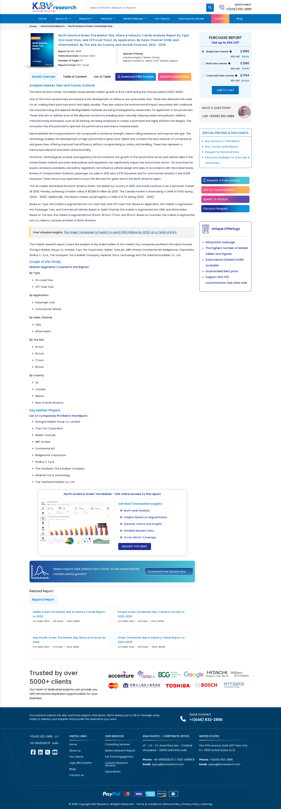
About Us (61, 18)
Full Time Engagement (119, 756)
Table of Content (75, 77)
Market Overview (43, 77)
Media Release (133, 18)
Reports (84, 18)
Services (107, 18)
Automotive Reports (53, 26)
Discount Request (215, 209)
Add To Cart (225, 90)
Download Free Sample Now (167, 571)
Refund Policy (172, 804)
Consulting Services (117, 744)
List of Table (102, 77)
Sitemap (207, 804)
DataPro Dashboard (174, 77)
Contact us (76, 775)
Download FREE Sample (136, 77)
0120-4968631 (185, 759)
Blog (239, 18)
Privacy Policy (191, 804)
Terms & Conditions (148, 804)
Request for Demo (134, 546)
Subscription (113, 771)
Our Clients (162, 18)
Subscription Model (191, 18)
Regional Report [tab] (43, 599)
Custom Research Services (116, 764)
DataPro (220, 18)
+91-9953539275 (40, 743)
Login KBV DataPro (80, 763)
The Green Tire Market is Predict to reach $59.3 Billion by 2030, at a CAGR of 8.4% (120, 232)
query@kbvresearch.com (168, 764)
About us (75, 750)
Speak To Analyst (215, 199)
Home (43, 18)
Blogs (72, 769)
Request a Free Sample (221, 180)
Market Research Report (120, 750)
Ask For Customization (219, 190)
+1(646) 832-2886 (238, 9)
